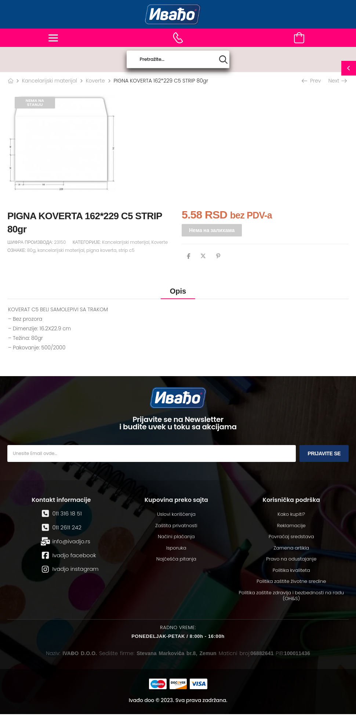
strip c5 (127, 250)
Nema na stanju (35, 102)
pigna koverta (101, 250)
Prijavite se (324, 453)
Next (337, 80)
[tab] (178, 291)
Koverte (95, 80)
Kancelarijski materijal (49, 80)
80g (31, 250)
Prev (312, 80)
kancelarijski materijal (60, 250)
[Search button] (223, 60)
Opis (178, 291)
